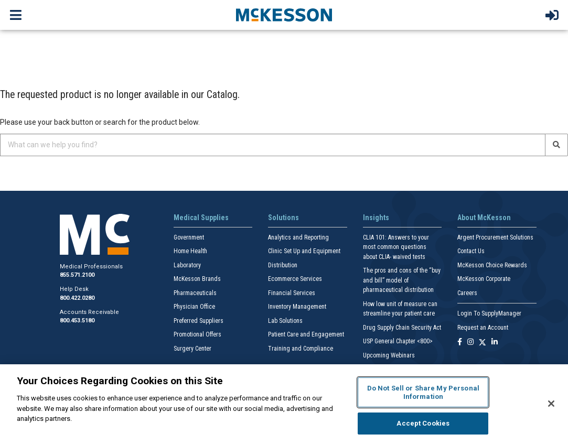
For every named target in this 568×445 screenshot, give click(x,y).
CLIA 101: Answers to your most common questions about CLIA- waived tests (396, 247)
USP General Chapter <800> (398, 341)
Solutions (283, 217)
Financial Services (291, 293)
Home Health (190, 251)
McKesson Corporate (483, 279)
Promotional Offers (197, 334)
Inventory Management (297, 306)
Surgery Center (192, 348)
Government (189, 237)
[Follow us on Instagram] (470, 343)
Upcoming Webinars (389, 355)
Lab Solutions (285, 320)
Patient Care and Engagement (306, 334)
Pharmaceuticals (195, 293)
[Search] (556, 145)
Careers (467, 293)
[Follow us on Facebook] (459, 343)
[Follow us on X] (482, 343)
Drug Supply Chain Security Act (402, 327)
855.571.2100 (77, 275)
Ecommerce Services (295, 279)
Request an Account (482, 327)
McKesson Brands (197, 279)
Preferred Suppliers (198, 320)
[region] (284, 404)
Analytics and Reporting (298, 237)
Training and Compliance (300, 348)
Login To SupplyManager (489, 313)
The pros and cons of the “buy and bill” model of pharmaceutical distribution (402, 280)
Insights (376, 217)
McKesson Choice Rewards (492, 265)
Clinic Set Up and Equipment (304, 251)
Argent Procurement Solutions (495, 237)
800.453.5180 (77, 320)
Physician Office (194, 306)
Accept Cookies (422, 423)
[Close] (551, 403)
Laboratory (187, 265)
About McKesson (484, 217)
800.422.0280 (77, 298)
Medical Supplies (201, 217)
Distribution (282, 265)
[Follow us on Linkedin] (494, 343)
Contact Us (471, 251)
